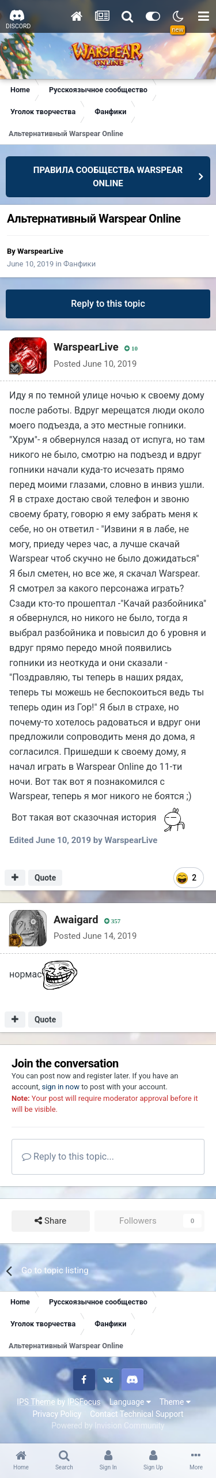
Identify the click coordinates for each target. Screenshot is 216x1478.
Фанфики (79, 264)
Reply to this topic (108, 303)
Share (50, 1221)
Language (130, 1401)
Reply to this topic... (68, 1156)
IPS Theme (36, 1401)
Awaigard (76, 919)
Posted (95, 364)
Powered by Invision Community (107, 1425)
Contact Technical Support (136, 1414)
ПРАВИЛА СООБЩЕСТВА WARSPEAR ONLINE (108, 177)
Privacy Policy (56, 1414)
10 (131, 348)
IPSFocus (84, 1401)
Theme (175, 1401)
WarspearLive (40, 251)
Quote (45, 877)
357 (112, 921)
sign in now (60, 1086)
